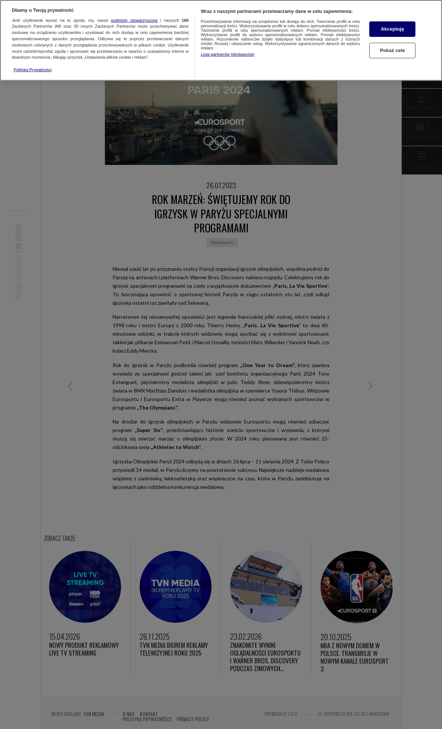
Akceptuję (392, 29)
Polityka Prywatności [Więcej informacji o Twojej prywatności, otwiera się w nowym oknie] (33, 70)
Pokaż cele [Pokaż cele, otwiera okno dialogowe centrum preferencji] (392, 50)
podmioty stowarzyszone (134, 20)
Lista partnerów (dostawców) (227, 54)
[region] (221, 40)
